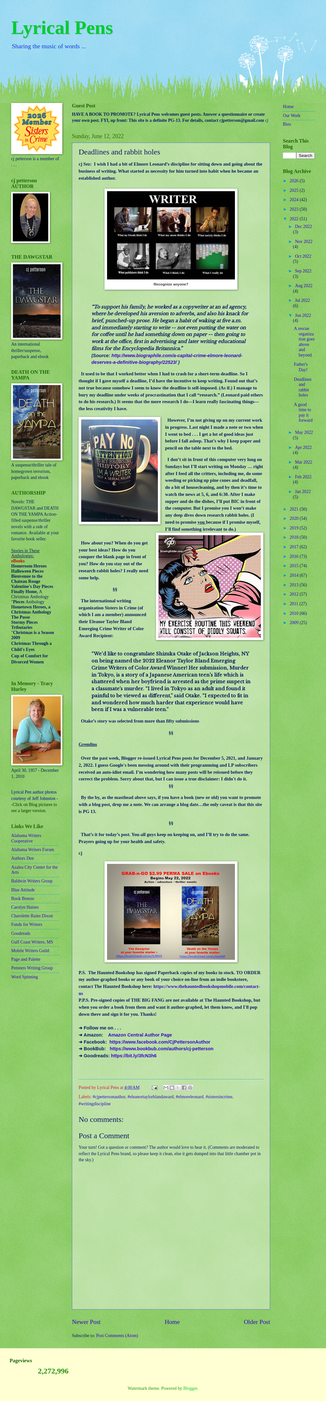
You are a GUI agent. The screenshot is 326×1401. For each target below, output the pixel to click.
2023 (294, 209)
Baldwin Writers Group (31, 881)
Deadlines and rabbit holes (302, 387)
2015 (294, 565)
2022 (294, 218)
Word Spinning (24, 976)
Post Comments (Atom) (117, 1335)
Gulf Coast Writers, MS (32, 942)
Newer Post (86, 1322)
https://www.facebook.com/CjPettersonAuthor (160, 1042)
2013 (294, 585)
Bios (287, 124)
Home (172, 1322)
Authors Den (22, 858)
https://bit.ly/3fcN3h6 (133, 1055)
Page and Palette (25, 959)
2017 (294, 546)
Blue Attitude (23, 890)
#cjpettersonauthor (109, 1096)
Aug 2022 (304, 285)
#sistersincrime (219, 1096)
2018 (294, 537)
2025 (294, 190)
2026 (294, 180)
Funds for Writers (26, 924)
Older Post (257, 1322)
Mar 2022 (303, 462)
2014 (294, 575)
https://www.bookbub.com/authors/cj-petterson (161, 1048)
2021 (294, 509)
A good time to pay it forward (303, 412)
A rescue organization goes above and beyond (304, 341)
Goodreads (20, 933)
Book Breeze (22, 898)
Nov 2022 (304, 241)
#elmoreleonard (190, 1096)
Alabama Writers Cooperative (26, 838)
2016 (294, 556)
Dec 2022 (303, 226)
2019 (294, 528)
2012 (294, 594)
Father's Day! (300, 367)
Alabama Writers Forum (32, 849)
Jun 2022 (303, 315)
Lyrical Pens (62, 27)
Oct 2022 (303, 256)
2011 (294, 603)
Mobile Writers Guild (30, 950)
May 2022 (304, 432)
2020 (294, 518)
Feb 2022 (303, 476)
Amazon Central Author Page (140, 1034)
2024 (294, 199)
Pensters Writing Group (32, 968)
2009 (294, 622)
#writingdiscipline (95, 1103)
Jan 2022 (303, 491)
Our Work (291, 115)
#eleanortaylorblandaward (151, 1096)
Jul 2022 (302, 300)
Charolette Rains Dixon (32, 915)
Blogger (190, 1388)
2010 (294, 613)
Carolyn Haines (25, 907)
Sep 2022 (303, 271)
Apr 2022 (303, 447)
